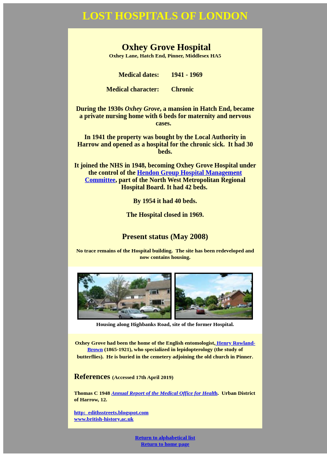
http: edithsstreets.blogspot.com (111, 412)
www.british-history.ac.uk (104, 419)
